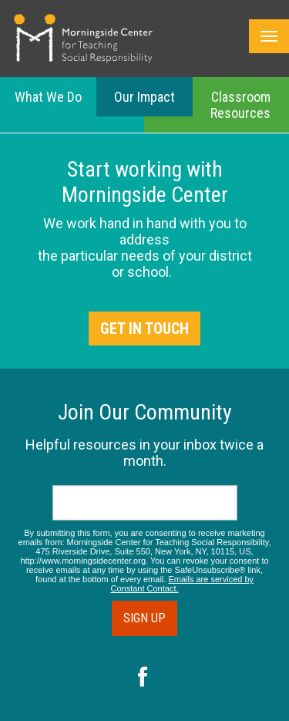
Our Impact (144, 97)
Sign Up (144, 618)
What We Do (48, 97)
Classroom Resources (240, 105)
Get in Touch (144, 328)
